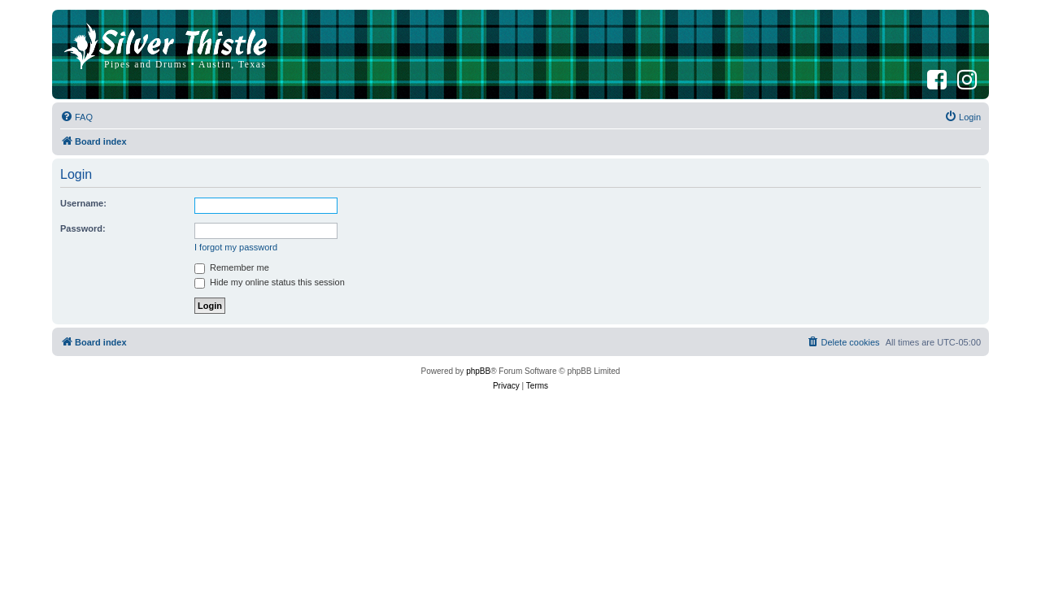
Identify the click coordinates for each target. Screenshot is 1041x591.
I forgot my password (235, 247)
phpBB (478, 371)
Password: (83, 228)
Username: (83, 203)
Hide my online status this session (269, 282)
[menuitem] (76, 117)
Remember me (231, 267)
